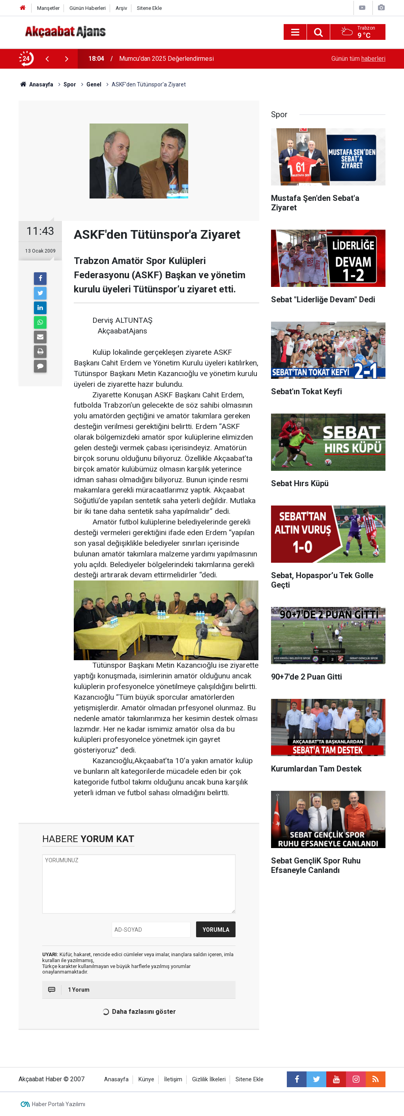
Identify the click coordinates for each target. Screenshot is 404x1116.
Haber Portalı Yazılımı (58, 1104)
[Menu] (295, 32)
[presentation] (47, 59)
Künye (146, 1079)
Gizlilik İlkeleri (209, 1079)
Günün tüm (358, 58)
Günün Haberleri (87, 8)
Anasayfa (116, 1079)
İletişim (173, 1079)
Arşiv (121, 8)
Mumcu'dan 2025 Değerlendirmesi (166, 58)
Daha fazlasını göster (138, 1012)
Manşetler (48, 8)
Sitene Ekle (149, 8)
